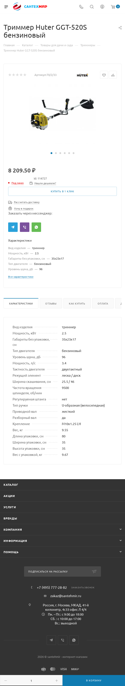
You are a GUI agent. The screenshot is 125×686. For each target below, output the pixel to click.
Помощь (11, 552)
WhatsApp (36, 227)
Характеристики (21, 303)
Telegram (13, 227)
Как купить (77, 303)
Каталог (11, 484)
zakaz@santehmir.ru (65, 596)
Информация (15, 541)
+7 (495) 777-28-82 (52, 587)
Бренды (10, 518)
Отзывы (51, 303)
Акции (9, 496)
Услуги (10, 507)
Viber (24, 227)
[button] (51, 153)
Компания (13, 529)
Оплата (103, 303)
